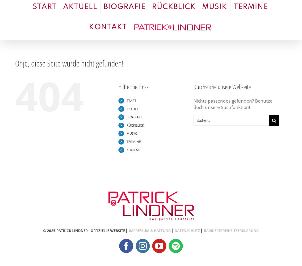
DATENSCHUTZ (187, 230)
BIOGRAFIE (134, 117)
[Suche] (274, 120)
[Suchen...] (231, 120)
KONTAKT (134, 150)
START (131, 100)
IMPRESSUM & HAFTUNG (150, 230)
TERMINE (133, 141)
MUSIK (131, 133)
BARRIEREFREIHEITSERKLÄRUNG (231, 230)
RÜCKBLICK (135, 125)
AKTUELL (133, 109)
